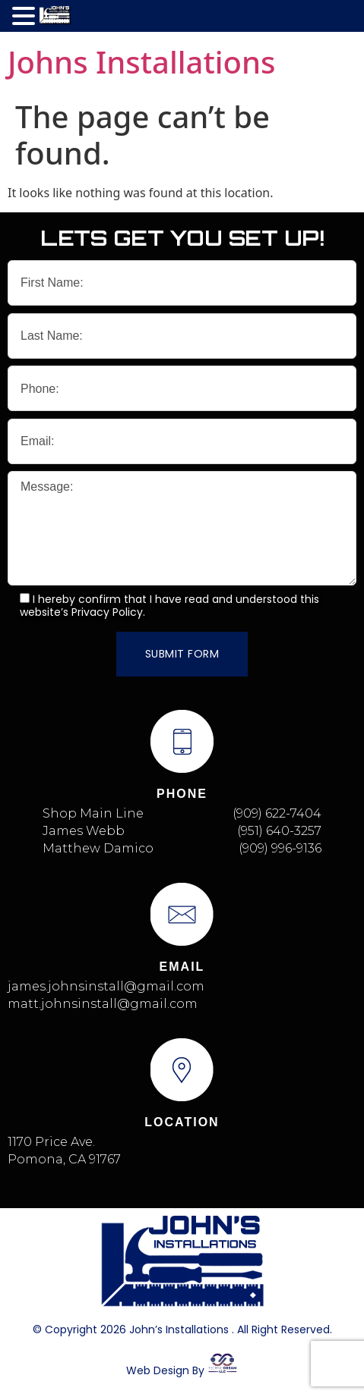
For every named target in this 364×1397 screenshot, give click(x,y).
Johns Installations (141, 62)
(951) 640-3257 (279, 831)
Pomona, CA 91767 (64, 1159)
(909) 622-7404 (277, 813)
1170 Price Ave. (51, 1142)
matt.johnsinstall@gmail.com (103, 1004)
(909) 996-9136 (280, 848)
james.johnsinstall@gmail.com (106, 986)
